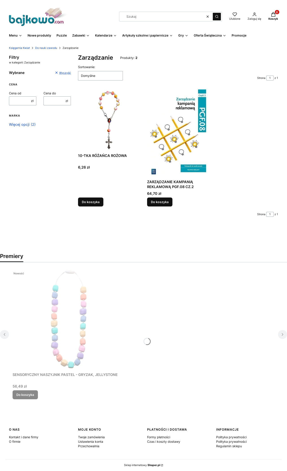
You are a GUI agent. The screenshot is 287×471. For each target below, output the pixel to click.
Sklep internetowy (142, 465)
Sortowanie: (86, 67)
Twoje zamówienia (91, 437)
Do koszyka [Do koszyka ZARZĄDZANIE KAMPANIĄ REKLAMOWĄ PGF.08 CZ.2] (160, 202)
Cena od (15, 93)
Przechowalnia (88, 446)
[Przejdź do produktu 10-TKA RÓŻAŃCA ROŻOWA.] (109, 120)
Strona (261, 78)
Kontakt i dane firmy (23, 437)
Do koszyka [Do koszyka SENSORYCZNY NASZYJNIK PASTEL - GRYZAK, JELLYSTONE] (25, 395)
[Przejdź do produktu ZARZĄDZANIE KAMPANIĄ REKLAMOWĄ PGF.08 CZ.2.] (178, 133)
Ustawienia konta (90, 441)
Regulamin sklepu (229, 446)
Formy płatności (158, 437)
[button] (217, 16)
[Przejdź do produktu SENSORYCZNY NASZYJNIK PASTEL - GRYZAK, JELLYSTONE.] (69, 319)
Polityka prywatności (231, 437)
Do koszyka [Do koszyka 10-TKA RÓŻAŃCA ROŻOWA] (91, 202)
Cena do (49, 93)
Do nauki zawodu (46, 48)
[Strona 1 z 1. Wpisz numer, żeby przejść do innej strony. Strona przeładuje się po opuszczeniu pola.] (270, 78)
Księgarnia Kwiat (19, 48)
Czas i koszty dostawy (163, 441)
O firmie (14, 441)
